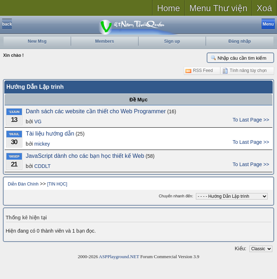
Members (104, 41)
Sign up (172, 41)
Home (168, 8)
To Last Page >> (251, 120)
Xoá (264, 8)
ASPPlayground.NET (119, 256)
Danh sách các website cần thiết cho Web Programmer (96, 111)
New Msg (37, 41)
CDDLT (42, 166)
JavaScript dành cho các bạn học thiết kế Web (85, 156)
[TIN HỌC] (57, 184)
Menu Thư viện (218, 8)
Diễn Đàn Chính (23, 184)
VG (38, 121)
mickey (42, 144)
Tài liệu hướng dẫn (50, 134)
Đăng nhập (240, 41)
